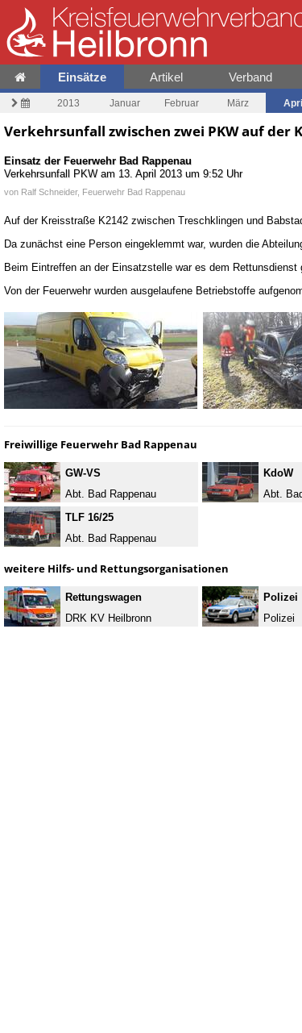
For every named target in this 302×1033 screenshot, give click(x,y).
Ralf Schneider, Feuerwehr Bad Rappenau (103, 192)
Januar (125, 103)
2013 (68, 103)
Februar (181, 103)
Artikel (166, 77)
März (238, 103)
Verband (250, 77)
